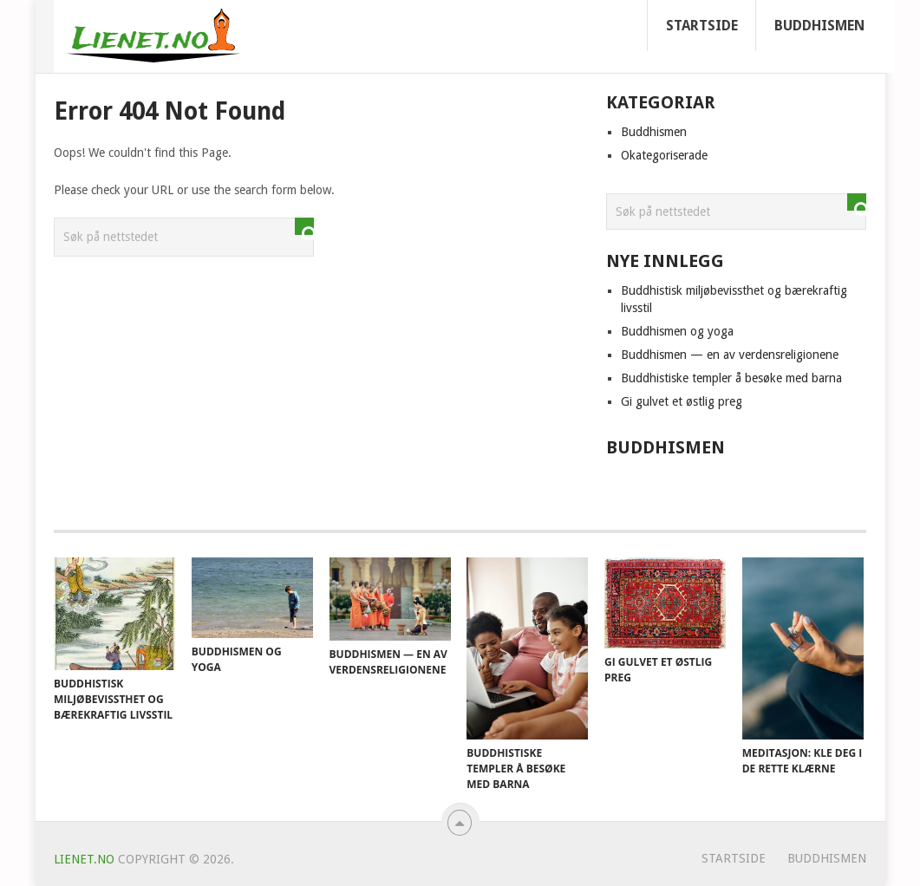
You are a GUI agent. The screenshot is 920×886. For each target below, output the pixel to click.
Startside (702, 25)
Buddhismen (819, 25)
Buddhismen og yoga (677, 331)
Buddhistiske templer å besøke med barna (731, 378)
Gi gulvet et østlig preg (681, 401)
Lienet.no (84, 859)
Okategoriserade (664, 155)
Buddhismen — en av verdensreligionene (729, 355)
